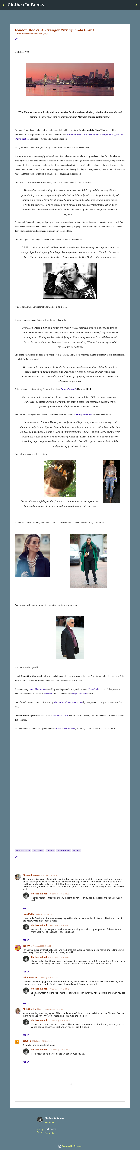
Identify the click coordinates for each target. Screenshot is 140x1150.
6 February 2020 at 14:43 (44, 914)
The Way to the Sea (83, 414)
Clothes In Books (26, 5)
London (50, 851)
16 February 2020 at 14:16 (42, 1041)
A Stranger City (23, 851)
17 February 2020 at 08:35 (60, 1050)
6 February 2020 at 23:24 (41, 946)
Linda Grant (38, 851)
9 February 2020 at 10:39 (59, 894)
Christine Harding (32, 1009)
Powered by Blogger (70, 1146)
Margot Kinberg (31, 875)
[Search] (136, 5)
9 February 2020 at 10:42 (59, 989)
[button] (16, 39)
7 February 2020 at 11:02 (48, 978)
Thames (76, 851)
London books (63, 851)
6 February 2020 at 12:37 (50, 875)
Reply (26, 908)
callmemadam (30, 977)
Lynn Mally (28, 914)
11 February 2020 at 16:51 (52, 1009)
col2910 (27, 1041)
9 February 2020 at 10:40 (59, 925)
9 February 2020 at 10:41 (59, 957)
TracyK (26, 946)
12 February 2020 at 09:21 (60, 1020)
